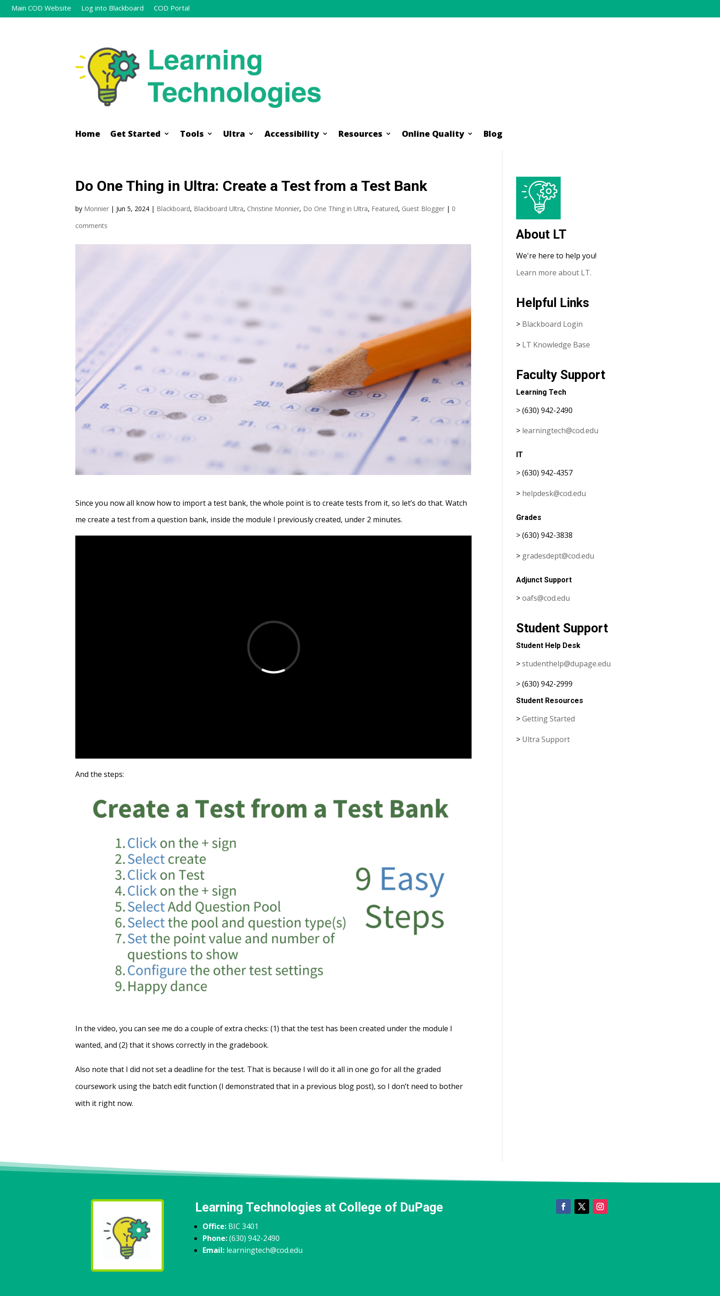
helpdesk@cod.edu (554, 493)
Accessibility (291, 134)
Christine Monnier (273, 208)
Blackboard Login (552, 324)
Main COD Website (41, 8)
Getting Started (548, 719)
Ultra (234, 134)
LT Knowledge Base (556, 345)
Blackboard (173, 208)
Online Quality (433, 134)
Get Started (135, 134)
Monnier (96, 208)
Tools (192, 134)
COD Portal (172, 8)
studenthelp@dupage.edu (566, 664)
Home (87, 134)
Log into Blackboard (112, 8)
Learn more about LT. (554, 273)
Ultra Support (546, 739)
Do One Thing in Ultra (335, 208)
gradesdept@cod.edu (558, 556)
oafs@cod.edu (546, 598)
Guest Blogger (423, 208)
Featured (384, 208)
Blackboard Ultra (218, 208)
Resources (360, 134)
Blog (493, 134)
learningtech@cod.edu (560, 430)
